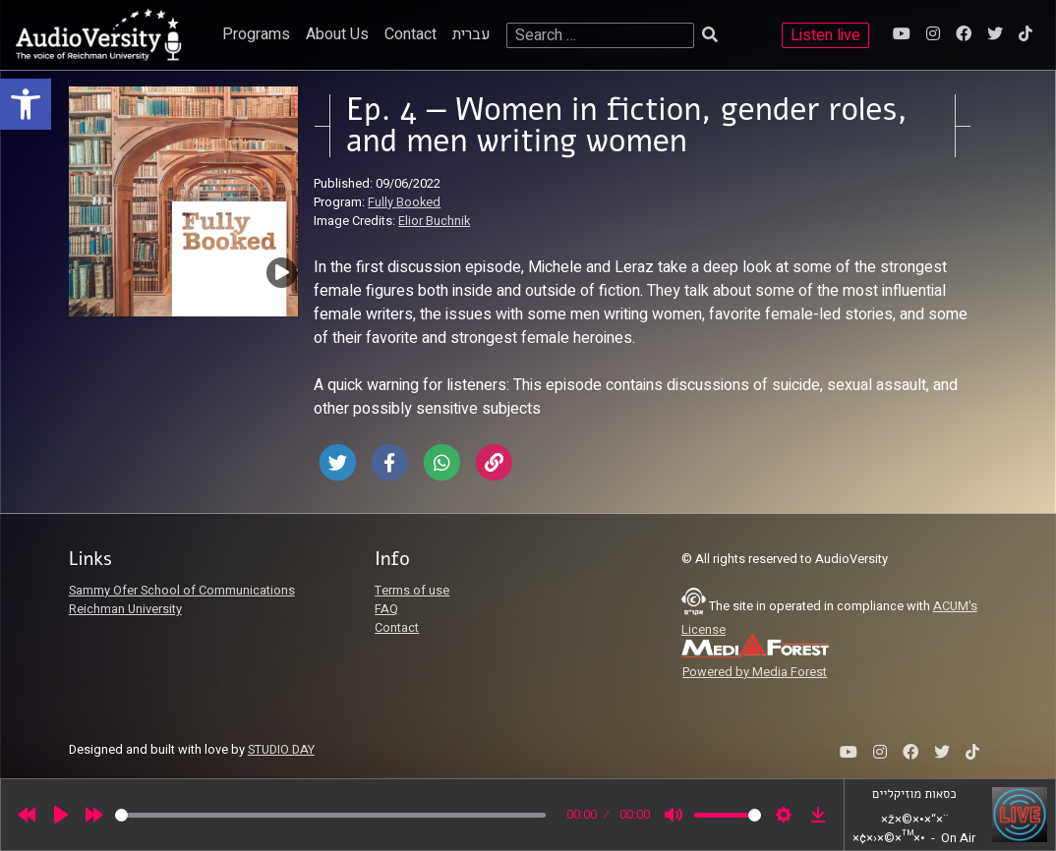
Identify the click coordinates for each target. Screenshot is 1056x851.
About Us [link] (337, 34)
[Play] (61, 814)
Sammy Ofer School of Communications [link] (182, 590)
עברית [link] (471, 34)
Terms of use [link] (412, 590)
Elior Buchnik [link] (434, 221)
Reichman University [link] (125, 609)
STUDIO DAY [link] (281, 750)
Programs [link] (256, 34)
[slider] (330, 815)
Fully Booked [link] (404, 202)
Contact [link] (410, 34)
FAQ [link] (386, 609)
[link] (25, 104)
